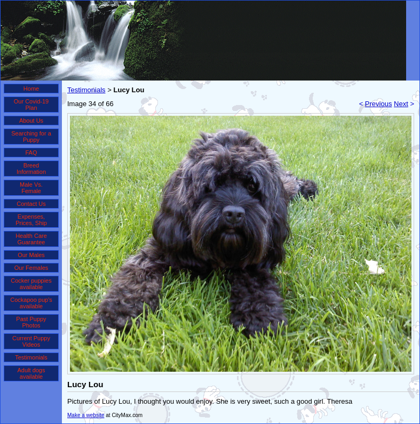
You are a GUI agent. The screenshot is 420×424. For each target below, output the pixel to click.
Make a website (85, 415)
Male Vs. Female (31, 187)
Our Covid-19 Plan (31, 104)
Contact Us (31, 204)
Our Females (31, 268)
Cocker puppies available (31, 283)
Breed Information (31, 168)
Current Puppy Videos (31, 341)
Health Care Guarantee (31, 239)
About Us (31, 120)
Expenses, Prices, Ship (31, 219)
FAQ (31, 152)
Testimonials (31, 357)
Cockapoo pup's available (31, 303)
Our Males (31, 255)
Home (31, 88)
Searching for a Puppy (31, 136)
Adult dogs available (31, 373)
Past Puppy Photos (31, 322)
